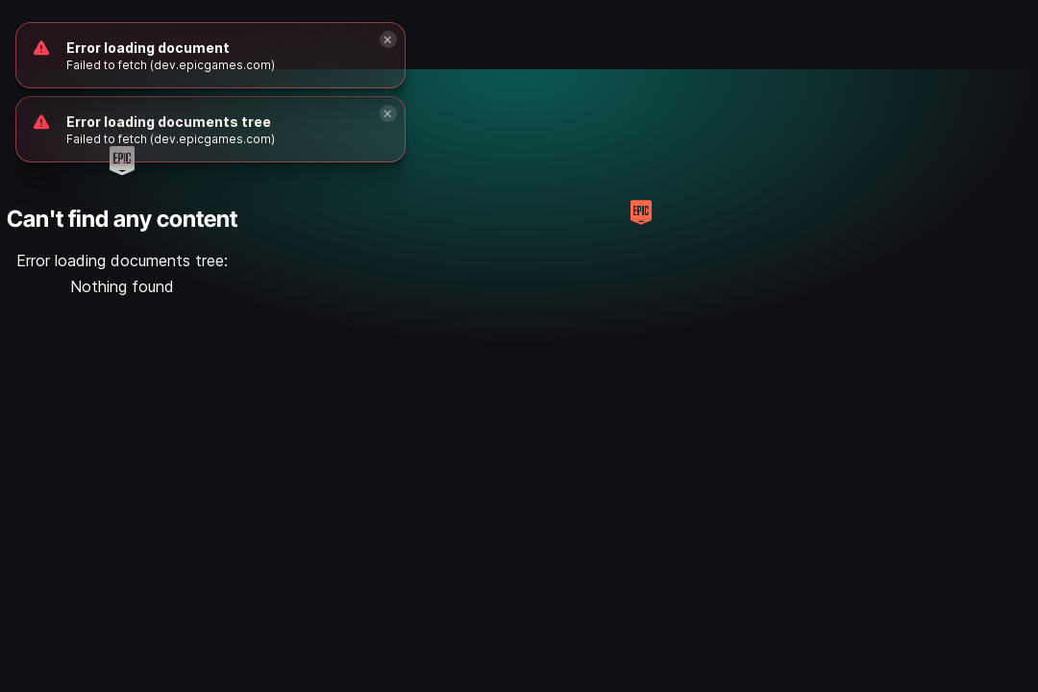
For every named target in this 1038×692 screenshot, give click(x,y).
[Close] (388, 113)
